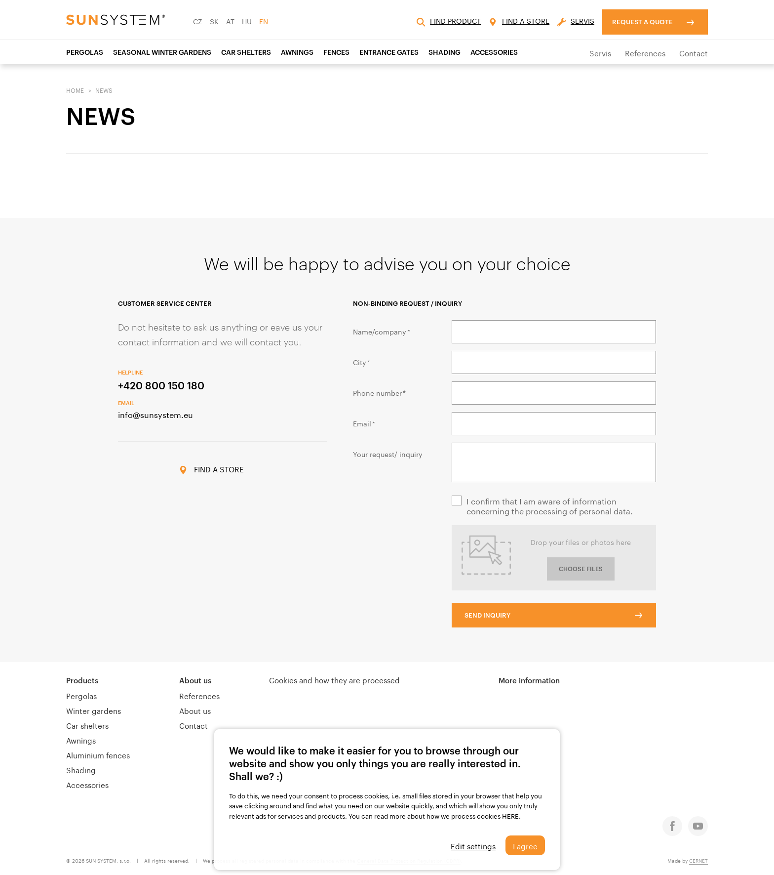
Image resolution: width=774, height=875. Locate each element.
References (645, 52)
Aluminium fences (98, 754)
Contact (693, 52)
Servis (600, 52)
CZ (197, 20)
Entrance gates (389, 52)
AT (230, 20)
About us (195, 680)
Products (82, 680)
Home (75, 89)
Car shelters (87, 725)
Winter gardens (93, 710)
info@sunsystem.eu (155, 414)
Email (363, 422)
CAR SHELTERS (246, 52)
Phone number (379, 392)
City (361, 361)
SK (214, 20)
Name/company (381, 331)
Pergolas (84, 52)
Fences (336, 52)
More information (529, 680)
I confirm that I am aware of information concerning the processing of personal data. (549, 505)
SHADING (444, 52)
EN (263, 20)
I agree (525, 845)
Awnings (81, 740)
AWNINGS (297, 52)
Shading (81, 769)
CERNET (698, 860)
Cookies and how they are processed (334, 679)
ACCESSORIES (494, 52)
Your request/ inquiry (388, 453)
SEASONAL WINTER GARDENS (162, 52)
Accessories (87, 784)
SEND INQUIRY (487, 615)
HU (247, 20)
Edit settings (473, 845)
